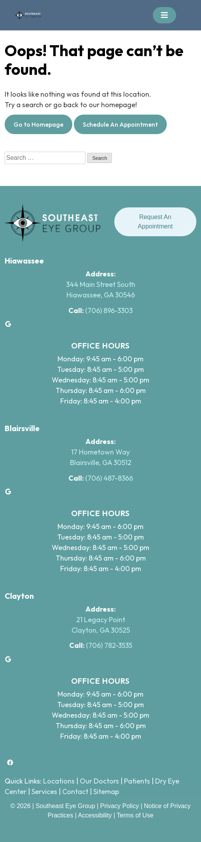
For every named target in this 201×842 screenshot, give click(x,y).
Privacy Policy (120, 806)
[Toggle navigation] (164, 15)
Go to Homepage (38, 124)
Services (44, 791)
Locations (59, 781)
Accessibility (95, 815)
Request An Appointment (155, 222)
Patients (137, 781)
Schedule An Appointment (120, 124)
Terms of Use (135, 815)
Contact (75, 791)
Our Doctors (99, 781)
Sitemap (106, 791)
